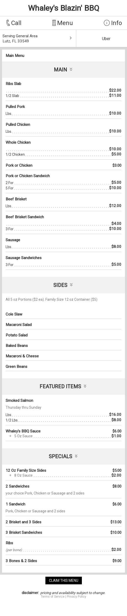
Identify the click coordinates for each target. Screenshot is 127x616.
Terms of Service (53, 596)
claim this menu (63, 580)
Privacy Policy (76, 596)
